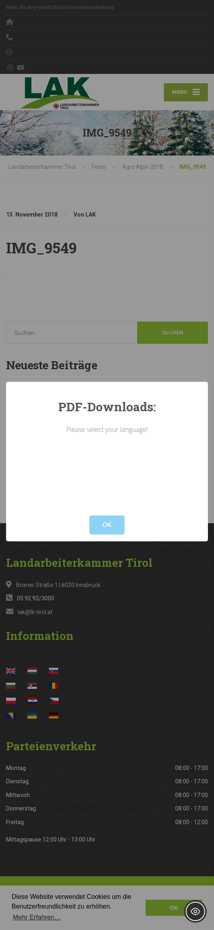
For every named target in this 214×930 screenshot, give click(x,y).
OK (107, 525)
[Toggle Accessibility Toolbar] (195, 911)
